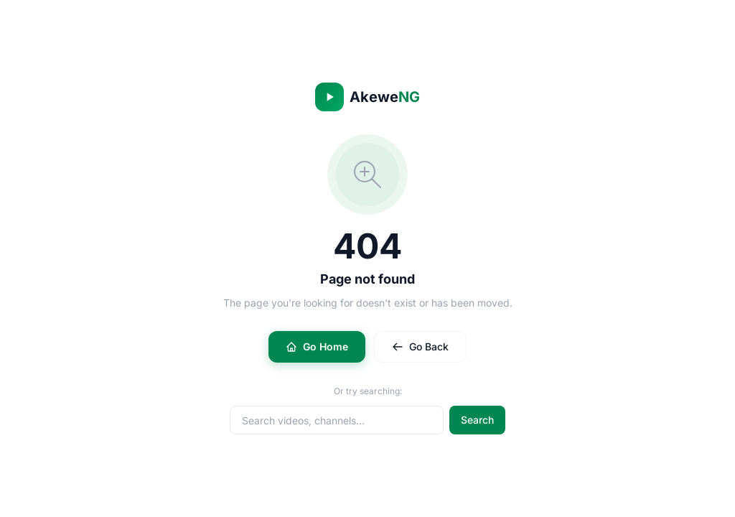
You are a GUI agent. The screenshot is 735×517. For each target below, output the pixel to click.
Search (477, 420)
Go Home (317, 346)
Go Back (420, 346)
